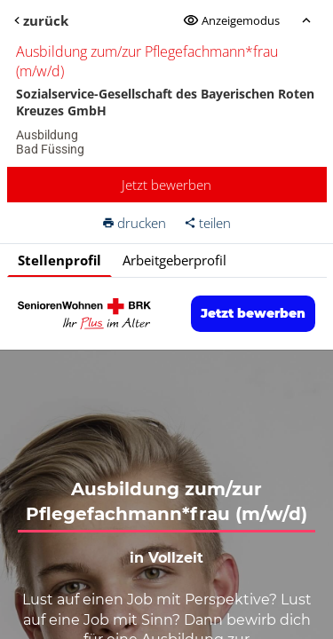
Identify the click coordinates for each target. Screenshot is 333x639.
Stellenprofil (59, 260)
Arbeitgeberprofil (174, 260)
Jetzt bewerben (166, 184)
